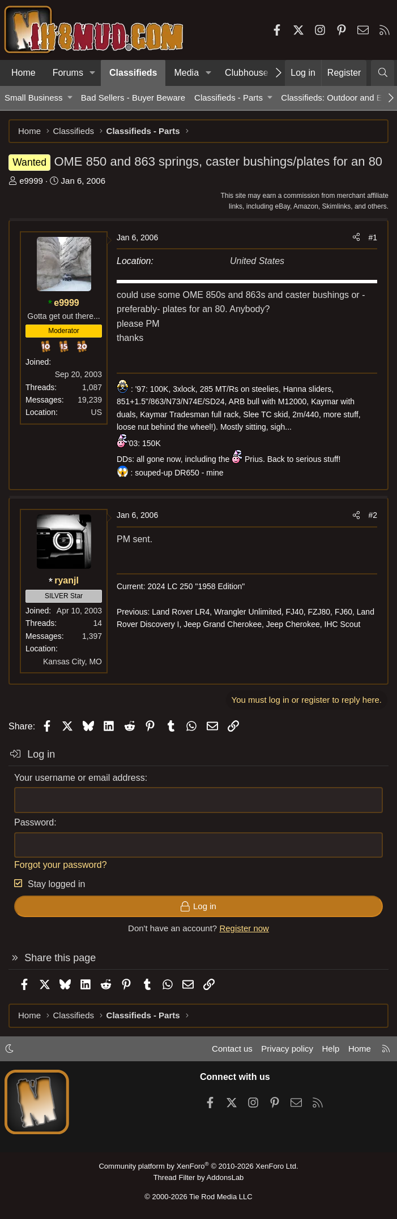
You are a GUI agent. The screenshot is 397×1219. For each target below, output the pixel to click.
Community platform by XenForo (198, 1166)
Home (23, 72)
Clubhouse (246, 72)
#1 (372, 237)
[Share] (356, 237)
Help (331, 1048)
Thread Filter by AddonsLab (198, 1177)
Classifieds (133, 72)
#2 (372, 515)
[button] (92, 73)
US (96, 412)
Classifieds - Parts (228, 97)
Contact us (232, 1048)
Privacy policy (287, 1048)
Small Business (34, 97)
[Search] (382, 73)
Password (34, 822)
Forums (68, 72)
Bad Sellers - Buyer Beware (133, 97)
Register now (244, 928)
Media (186, 72)
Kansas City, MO (72, 661)
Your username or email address (79, 778)
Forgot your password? (60, 865)
